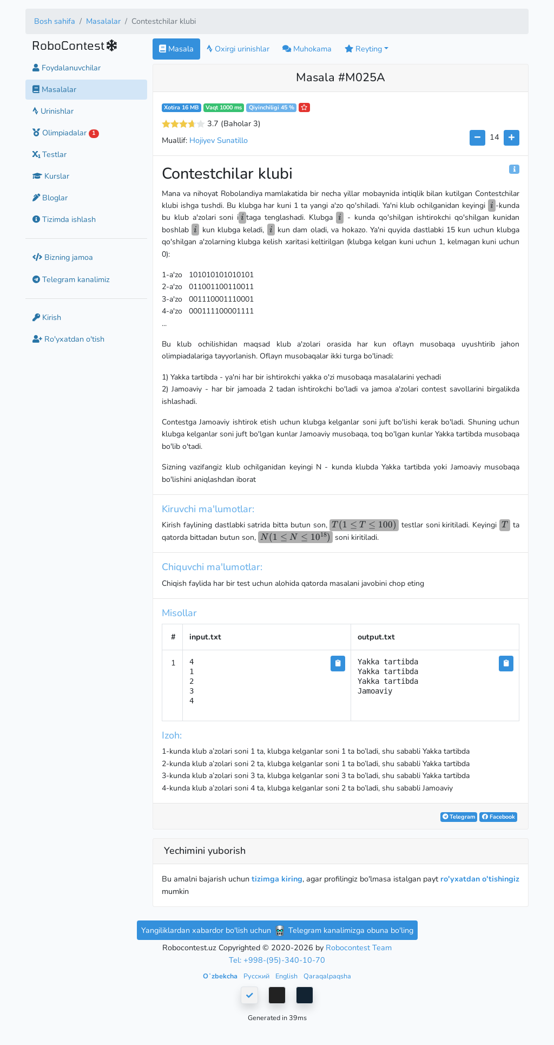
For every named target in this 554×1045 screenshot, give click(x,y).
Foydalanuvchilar (66, 67)
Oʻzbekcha (221, 976)
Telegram (459, 817)
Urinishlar (53, 111)
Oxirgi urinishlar (238, 48)
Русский (257, 976)
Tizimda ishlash (64, 219)
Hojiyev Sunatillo (218, 140)
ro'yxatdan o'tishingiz (479, 878)
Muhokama (307, 48)
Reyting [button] (363, 48)
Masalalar (103, 21)
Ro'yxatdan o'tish (68, 339)
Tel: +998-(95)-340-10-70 (277, 960)
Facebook (498, 817)
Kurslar (50, 176)
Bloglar (50, 197)
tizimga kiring (277, 878)
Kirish (46, 317)
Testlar (49, 154)
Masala (176, 48)
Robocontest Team (359, 947)
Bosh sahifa (54, 21)
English (287, 976)
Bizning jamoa (62, 257)
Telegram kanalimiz (71, 279)
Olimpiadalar (65, 132)
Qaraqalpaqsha (327, 976)
